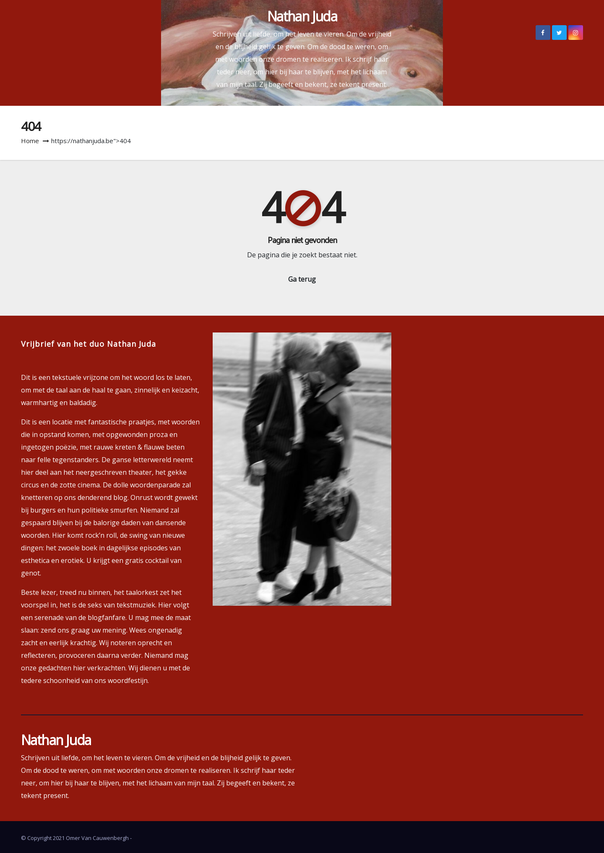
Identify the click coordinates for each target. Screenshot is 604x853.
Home (30, 140)
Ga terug (302, 279)
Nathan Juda (302, 16)
